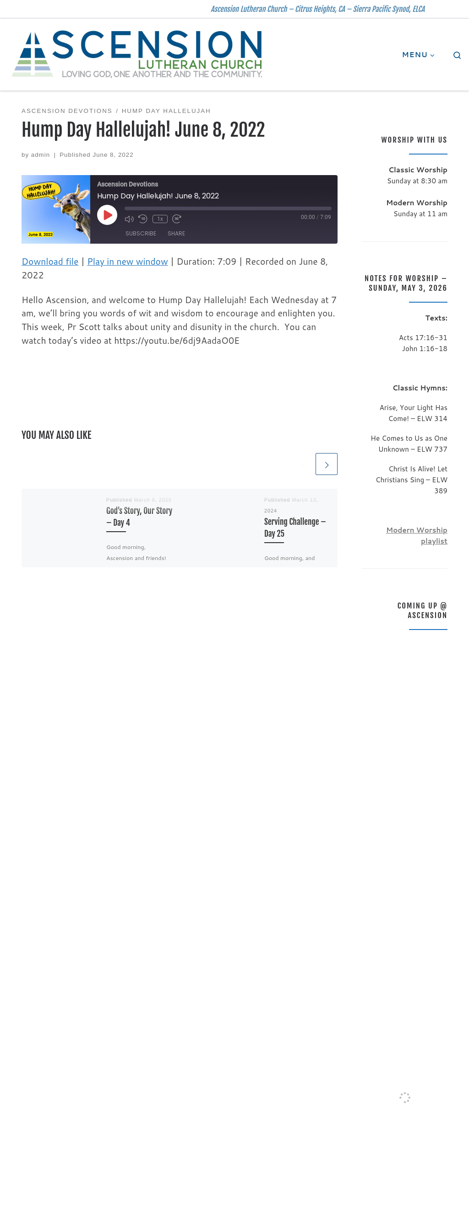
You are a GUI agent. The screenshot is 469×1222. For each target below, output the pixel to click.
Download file (50, 261)
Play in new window (127, 261)
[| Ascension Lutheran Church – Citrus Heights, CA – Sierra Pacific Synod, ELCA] (137, 54)
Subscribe (140, 233)
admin (40, 154)
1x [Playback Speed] (160, 219)
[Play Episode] (107, 215)
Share (176, 233)
